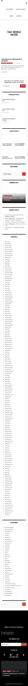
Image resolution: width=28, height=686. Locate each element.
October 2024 (8, 276)
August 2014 (8, 512)
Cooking (7, 535)
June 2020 (7, 377)
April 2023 (7, 311)
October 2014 (8, 509)
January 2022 (8, 340)
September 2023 (9, 301)
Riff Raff (7, 576)
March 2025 (8, 267)
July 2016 (7, 468)
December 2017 (8, 435)
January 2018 (8, 433)
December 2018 (8, 412)
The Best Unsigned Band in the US (13, 585)
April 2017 (7, 451)
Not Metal (7, 560)
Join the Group (20, 9)
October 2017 (8, 439)
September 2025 (9, 255)
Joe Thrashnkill (17, 63)
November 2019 (8, 390)
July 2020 (7, 375)
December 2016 (8, 458)
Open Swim (7, 562)
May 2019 (7, 402)
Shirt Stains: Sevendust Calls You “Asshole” (7, 158)
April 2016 (7, 474)
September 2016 (9, 464)
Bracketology (8, 531)
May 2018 (7, 425)
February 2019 (8, 408)
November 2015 (8, 483)
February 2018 (8, 431)
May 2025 (7, 263)
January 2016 (8, 480)
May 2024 (7, 286)
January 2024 (8, 294)
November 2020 (8, 367)
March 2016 (8, 476)
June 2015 (7, 493)
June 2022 (7, 331)
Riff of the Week (9, 574)
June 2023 (7, 307)
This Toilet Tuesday (9, 587)
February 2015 (8, 501)
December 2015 (8, 482)
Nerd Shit (7, 554)
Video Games (8, 595)
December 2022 (8, 319)
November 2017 (8, 437)
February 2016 (8, 478)
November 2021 (8, 344)
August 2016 (8, 466)
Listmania (7, 549)
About (11, 16)
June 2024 (7, 284)
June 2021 (7, 354)
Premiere (7, 566)
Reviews (9, 195)
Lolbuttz (7, 550)
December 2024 (8, 272)
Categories (9, 9)
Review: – (20, 158)
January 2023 (8, 317)
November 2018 (8, 414)
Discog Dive (7, 537)
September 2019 (9, 394)
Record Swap (8, 568)
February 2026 (8, 245)
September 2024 (9, 278)
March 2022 (8, 336)
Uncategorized (8, 591)
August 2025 (8, 257)
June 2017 (7, 447)
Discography (8, 539)
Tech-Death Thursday (10, 583)
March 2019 (8, 406)
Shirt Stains (7, 579)
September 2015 (9, 487)
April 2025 (7, 265)
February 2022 (8, 338)
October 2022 (8, 323)
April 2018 (7, 427)
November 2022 (8, 321)
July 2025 (7, 259)
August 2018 (8, 420)
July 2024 (7, 282)
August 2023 (8, 303)
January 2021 (8, 363)
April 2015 (7, 497)
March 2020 (8, 383)
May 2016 (7, 472)
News (6, 558)
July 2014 (7, 514)
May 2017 (7, 449)
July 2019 (7, 398)
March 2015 (8, 499)
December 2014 (8, 505)
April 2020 (7, 381)
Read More (4, 72)
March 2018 (8, 429)
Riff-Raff (7, 578)
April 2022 (7, 334)
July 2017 (7, 445)
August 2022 (8, 327)
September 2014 (9, 511)
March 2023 (8, 313)
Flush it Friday (8, 543)
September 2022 (9, 325)
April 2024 (7, 288)
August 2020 (8, 373)
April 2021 (7, 358)
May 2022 (7, 332)
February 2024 (8, 292)
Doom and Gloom (9, 541)
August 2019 (8, 396)
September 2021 (9, 348)
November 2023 (8, 298)
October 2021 (8, 346)
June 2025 (7, 261)
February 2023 (8, 315)
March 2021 (8, 360)
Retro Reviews (8, 570)
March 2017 (8, 452)
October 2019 (8, 392)
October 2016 (8, 462)
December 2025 (8, 249)
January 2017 (8, 456)
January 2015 (8, 503)
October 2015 (8, 485)
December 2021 (8, 342)
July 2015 (7, 491)
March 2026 (8, 243)
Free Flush (7, 545)
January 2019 (8, 410)
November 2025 (8, 251)
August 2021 (8, 350)
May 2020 (7, 379)
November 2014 (8, 507)
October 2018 (8, 416)
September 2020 (9, 371)
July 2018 (7, 421)
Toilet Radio (9, 63)
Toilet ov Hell (12, 683)
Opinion (7, 564)
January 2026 (8, 247)
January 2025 (8, 270)
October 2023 (8, 299)
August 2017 (8, 443)
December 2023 (8, 296)
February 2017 (8, 454)
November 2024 (8, 274)
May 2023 (7, 309)
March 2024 (8, 290)
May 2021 (7, 356)
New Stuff (4, 63)
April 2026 (7, 241)
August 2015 (8, 489)
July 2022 (7, 329)
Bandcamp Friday (9, 529)
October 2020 (8, 369)
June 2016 (7, 470)
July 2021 (7, 352)
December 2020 (8, 365)
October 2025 (8, 253)
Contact (19, 16)
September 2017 (9, 441)
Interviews (7, 547)
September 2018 (9, 418)
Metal (5, 195)
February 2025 (8, 269)
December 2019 (8, 389)
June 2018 (7, 423)
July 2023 (7, 305)
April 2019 (7, 404)
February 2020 (8, 385)
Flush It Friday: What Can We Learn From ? (7, 145)
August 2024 (8, 280)
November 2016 (8, 460)
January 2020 (8, 387)
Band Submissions (9, 527)
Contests (7, 533)
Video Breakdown (9, 593)
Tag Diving (7, 581)
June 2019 (7, 400)
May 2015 (7, 495)
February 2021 (8, 361)
